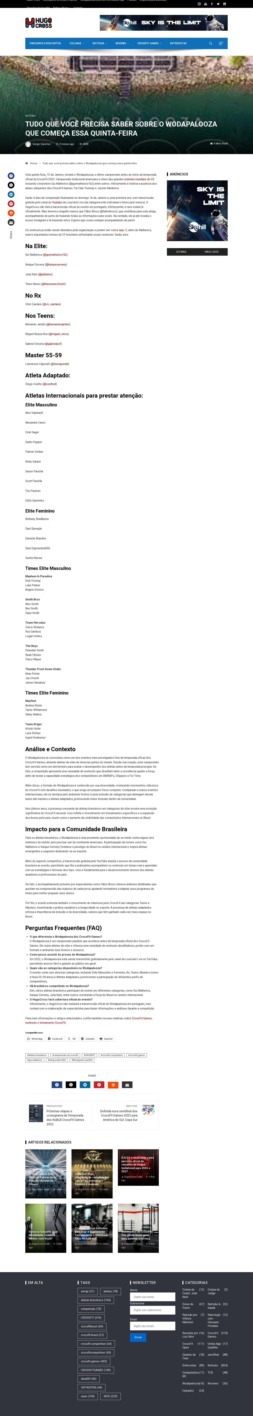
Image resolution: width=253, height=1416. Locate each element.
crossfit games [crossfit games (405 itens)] (94, 1361)
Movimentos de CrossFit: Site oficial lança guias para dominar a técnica (136, 1235)
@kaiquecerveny (56, 264)
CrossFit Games (142, 1018)
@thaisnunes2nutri (53, 284)
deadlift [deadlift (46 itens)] (88, 1379)
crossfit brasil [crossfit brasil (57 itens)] (92, 1335)
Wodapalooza (193, 1383)
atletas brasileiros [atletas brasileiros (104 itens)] (96, 1300)
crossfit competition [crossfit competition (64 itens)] (96, 1344)
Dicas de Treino (193, 1306)
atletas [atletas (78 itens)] (110, 1291)
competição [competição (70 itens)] (91, 1309)
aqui (121, 230)
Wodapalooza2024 (82, 1060)
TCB (218, 1373)
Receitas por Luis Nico (193, 1335)
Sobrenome (137, 1303)
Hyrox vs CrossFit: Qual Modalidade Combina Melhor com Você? (43, 1235)
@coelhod (50, 384)
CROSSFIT (90, 1055)
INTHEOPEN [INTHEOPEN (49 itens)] (91, 1388)
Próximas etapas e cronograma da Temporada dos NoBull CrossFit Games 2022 (68, 1115)
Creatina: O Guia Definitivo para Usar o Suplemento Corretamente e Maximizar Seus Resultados (91, 1233)
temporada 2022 (57, 1060)
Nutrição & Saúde (218, 1306)
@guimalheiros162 (55, 254)
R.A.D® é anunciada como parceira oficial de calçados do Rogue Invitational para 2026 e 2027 (137, 1164)
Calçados (193, 1391)
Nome (133, 1290)
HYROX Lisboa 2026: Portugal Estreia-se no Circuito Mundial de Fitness (43, 1179)
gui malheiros (35, 1060)
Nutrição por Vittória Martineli (193, 1318)
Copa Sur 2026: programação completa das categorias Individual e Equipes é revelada (92, 1179)
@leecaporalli (59, 364)
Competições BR (193, 1374)
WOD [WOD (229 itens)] (110, 1396)
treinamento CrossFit (53, 1022)
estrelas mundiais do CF (139, 179)
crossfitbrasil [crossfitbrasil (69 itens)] (92, 1326)
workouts (31, 1022)
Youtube (57, 202)
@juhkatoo (45, 274)
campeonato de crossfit (66, 1055)
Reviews (218, 1383)
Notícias (30, 116)
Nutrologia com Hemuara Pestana (218, 1320)
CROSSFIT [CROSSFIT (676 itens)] (91, 1318)
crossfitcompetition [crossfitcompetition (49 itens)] (96, 1353)
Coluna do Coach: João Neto (193, 1293)
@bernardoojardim (58, 324)
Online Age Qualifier (218, 1345)
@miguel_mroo (58, 334)
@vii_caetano (51, 304)
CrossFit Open (193, 1345)
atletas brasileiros (38, 1055)
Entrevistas (193, 1365)
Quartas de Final (193, 1356)
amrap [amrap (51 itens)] (87, 1291)
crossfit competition (112, 1055)
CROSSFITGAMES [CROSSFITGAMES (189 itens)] (96, 1370)
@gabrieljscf (53, 343)
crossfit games (137, 1055)
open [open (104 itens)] (88, 1396)
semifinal (218, 1355)
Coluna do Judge (218, 1291)
